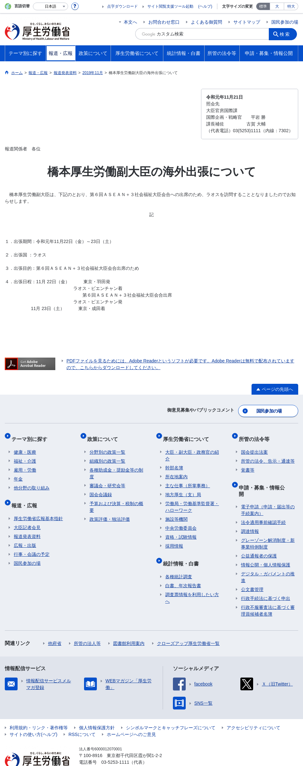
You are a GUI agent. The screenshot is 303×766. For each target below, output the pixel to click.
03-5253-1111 (115, 743)
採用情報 (174, 538)
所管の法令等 (256, 434)
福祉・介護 (25, 453)
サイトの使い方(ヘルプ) (33, 715)
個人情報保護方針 (97, 709)
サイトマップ (246, 22)
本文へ (130, 22)
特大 (291, 6)
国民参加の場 (284, 22)
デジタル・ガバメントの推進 (268, 559)
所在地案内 (176, 469)
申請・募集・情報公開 (266, 477)
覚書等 (247, 462)
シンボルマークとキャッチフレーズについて (170, 709)
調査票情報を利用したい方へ (192, 585)
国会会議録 (100, 487)
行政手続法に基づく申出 (265, 579)
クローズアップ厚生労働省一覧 (188, 624)
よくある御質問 (206, 22)
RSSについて (82, 715)
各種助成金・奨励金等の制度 (116, 466)
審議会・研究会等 (107, 478)
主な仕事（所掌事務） (187, 478)
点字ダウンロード (122, 6)
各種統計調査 (178, 564)
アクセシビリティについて (253, 709)
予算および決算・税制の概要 (116, 499)
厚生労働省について (188, 434)
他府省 (54, 624)
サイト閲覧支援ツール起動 (170, 6)
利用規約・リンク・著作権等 (39, 709)
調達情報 (250, 512)
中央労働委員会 (181, 520)
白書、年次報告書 (183, 573)
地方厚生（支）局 (183, 487)
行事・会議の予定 (32, 541)
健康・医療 (25, 444)
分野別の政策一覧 (107, 444)
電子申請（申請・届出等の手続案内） (268, 491)
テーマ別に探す (32, 434)
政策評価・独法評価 (109, 511)
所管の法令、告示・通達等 (268, 453)
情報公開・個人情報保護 (265, 546)
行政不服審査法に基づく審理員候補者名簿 (268, 592)
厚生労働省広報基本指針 (38, 506)
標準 (263, 6)
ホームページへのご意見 (131, 715)
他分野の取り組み (32, 480)
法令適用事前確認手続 (263, 503)
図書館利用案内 (128, 624)
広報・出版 (25, 532)
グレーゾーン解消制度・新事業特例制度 (268, 525)
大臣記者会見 (27, 515)
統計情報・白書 (183, 553)
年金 (18, 471)
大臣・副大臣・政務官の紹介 (192, 448)
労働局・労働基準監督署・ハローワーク (192, 499)
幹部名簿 (174, 460)
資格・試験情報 (181, 529)
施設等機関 (176, 511)
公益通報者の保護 (259, 537)
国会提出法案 (254, 444)
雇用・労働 (25, 462)
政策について (104, 434)
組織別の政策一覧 (107, 453)
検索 (286, 33)
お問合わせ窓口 (164, 22)
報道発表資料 (27, 524)
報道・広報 (26, 495)
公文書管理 (252, 570)
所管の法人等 (87, 624)
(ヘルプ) (205, 6)
